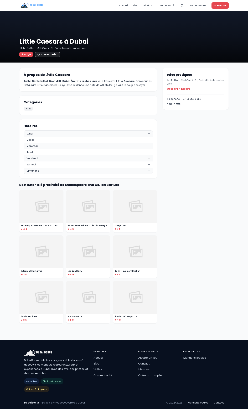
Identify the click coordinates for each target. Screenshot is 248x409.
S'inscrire (220, 5)
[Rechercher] (182, 5)
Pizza (28, 108)
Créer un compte (150, 375)
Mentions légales (194, 358)
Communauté (165, 5)
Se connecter (198, 5)
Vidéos (147, 5)
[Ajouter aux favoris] (47, 54)
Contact (144, 364)
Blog (135, 5)
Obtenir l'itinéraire (178, 89)
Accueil (123, 5)
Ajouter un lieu (147, 358)
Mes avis (144, 369)
